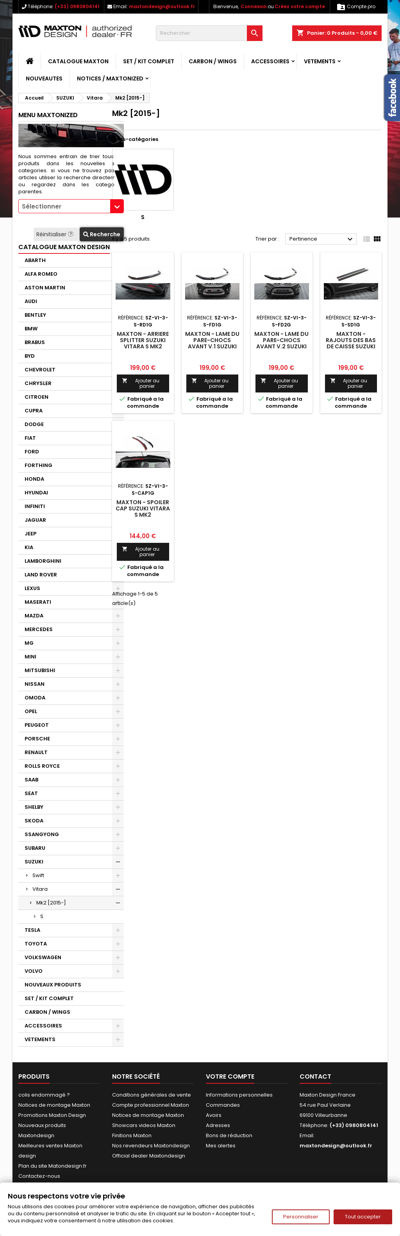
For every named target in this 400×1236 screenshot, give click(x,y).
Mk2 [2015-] (51, 902)
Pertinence (322, 239)
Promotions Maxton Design (52, 1115)
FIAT (30, 438)
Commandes (223, 1105)
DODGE (34, 424)
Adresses (218, 1125)
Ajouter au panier (140, 383)
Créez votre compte (300, 6)
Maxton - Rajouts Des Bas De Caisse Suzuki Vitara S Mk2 (351, 343)
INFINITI (35, 506)
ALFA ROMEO (41, 274)
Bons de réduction (229, 1135)
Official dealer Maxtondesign (148, 1155)
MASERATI (38, 602)
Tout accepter (363, 1216)
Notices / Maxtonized (110, 78)
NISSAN (35, 684)
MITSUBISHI (40, 670)
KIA (29, 547)
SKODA (34, 820)
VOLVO (34, 971)
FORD (32, 451)
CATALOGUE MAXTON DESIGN (64, 247)
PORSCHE (37, 738)
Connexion (254, 6)
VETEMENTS (320, 61)
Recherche (101, 234)
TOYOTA (36, 943)
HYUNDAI (36, 492)
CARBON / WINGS (213, 61)
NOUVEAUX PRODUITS (53, 984)
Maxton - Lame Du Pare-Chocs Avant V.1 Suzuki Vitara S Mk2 (212, 343)
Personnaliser (300, 1216)
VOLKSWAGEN (43, 957)
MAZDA (34, 615)
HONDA (34, 479)
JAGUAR (35, 520)
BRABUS (35, 342)
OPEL (31, 711)
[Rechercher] (209, 33)
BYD (30, 356)
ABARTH (35, 260)
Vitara (40, 889)
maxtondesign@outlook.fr (162, 6)
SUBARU (35, 848)
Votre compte (230, 1076)
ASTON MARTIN (45, 287)
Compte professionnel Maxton (150, 1105)
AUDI (31, 301)
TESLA (32, 930)
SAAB (31, 779)
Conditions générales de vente (151, 1095)
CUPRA (34, 410)
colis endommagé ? (44, 1095)
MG (29, 643)
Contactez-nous (39, 1176)
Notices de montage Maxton (54, 1105)
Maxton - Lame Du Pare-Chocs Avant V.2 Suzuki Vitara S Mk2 (281, 343)
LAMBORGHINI (43, 561)
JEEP (30, 533)
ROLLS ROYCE (42, 766)
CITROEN (36, 397)
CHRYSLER (38, 383)
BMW (31, 328)
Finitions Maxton (132, 1135)
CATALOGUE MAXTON (78, 61)
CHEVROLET (40, 369)
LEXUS (32, 588)
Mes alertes (221, 1145)
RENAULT (36, 752)
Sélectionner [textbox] (41, 206)
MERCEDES (39, 629)
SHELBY (34, 807)
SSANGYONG (42, 834)
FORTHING (38, 465)
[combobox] (71, 206)
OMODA (35, 697)
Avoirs (213, 1115)
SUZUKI (34, 861)
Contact (315, 1076)
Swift (38, 875)
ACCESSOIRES (270, 61)
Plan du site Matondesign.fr (52, 1166)
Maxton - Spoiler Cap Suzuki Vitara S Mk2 (143, 508)
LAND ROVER (41, 574)
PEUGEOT (37, 725)
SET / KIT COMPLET (148, 61)
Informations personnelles (239, 1095)
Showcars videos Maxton (143, 1125)
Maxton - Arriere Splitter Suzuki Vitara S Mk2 (143, 340)
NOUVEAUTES (44, 78)
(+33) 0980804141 (77, 6)
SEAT (31, 793)
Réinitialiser (55, 234)
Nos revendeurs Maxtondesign (151, 1145)
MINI (30, 656)
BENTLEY (35, 315)
